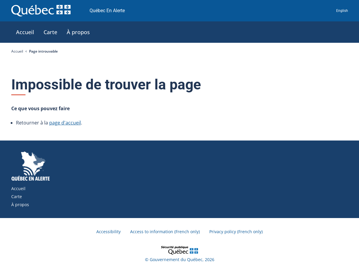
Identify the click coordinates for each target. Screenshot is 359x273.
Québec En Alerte (107, 10)
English (342, 11)
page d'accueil (65, 122)
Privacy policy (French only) (236, 231)
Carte (16, 196)
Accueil (17, 51)
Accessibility (108, 231)
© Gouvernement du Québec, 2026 (179, 259)
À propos (20, 204)
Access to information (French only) (165, 231)
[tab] (25, 32)
